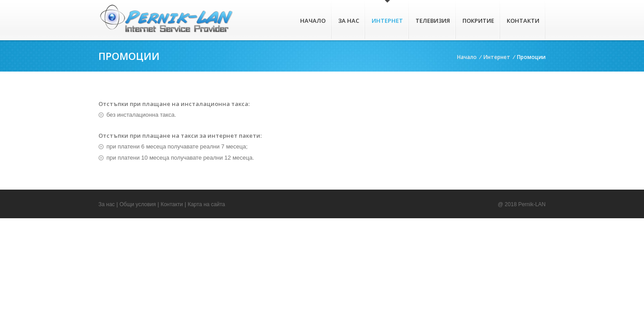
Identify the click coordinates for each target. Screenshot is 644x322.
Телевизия (432, 21)
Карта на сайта (206, 204)
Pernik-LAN (532, 204)
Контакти (523, 21)
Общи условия (137, 204)
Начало (313, 21)
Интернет (387, 21)
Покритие (478, 21)
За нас (348, 21)
